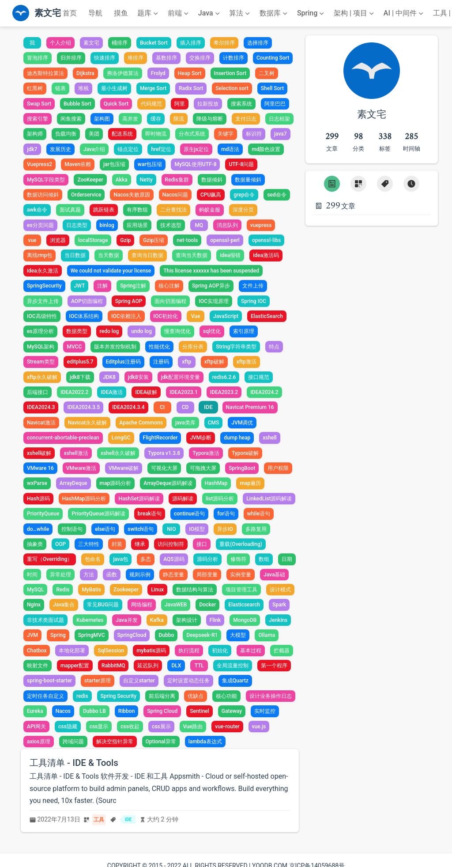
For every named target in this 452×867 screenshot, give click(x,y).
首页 (70, 13)
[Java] (210, 13)
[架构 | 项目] (355, 13)
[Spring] (311, 13)
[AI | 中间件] (404, 13)
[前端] (179, 13)
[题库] (148, 13)
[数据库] (274, 13)
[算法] (240, 13)
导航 (95, 13)
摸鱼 (121, 13)
